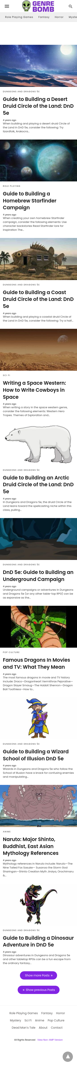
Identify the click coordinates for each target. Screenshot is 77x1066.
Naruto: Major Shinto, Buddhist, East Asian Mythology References (31, 846)
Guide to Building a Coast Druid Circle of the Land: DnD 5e (38, 299)
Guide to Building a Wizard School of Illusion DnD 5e (36, 755)
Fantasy (43, 17)
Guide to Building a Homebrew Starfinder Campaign (29, 200)
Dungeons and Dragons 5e (21, 91)
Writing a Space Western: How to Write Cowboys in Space (34, 390)
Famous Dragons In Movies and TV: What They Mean (36, 663)
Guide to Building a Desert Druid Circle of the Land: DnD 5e (38, 106)
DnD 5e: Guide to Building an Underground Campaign (38, 576)
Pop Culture (11, 652)
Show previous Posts (40, 990)
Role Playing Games (19, 17)
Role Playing (11, 186)
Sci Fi (6, 375)
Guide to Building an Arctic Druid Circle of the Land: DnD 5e (38, 484)
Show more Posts (37, 975)
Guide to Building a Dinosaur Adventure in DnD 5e (38, 941)
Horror (59, 17)
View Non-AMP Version (50, 1039)
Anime (7, 831)
